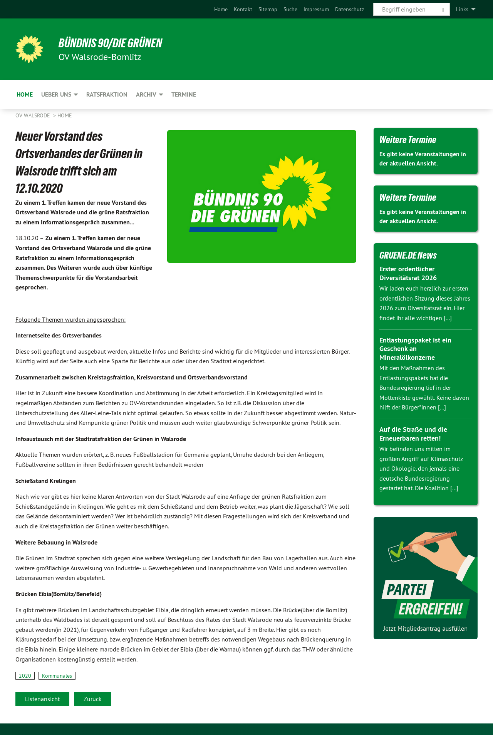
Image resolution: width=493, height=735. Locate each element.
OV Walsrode (33, 115)
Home (221, 9)
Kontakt (243, 9)
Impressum (316, 9)
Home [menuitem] (25, 94)
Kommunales (57, 675)
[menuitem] (221, 9)
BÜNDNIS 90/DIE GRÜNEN (110, 43)
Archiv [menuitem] (146, 94)
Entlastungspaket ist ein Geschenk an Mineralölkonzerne (415, 349)
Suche (290, 9)
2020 (25, 675)
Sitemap (267, 9)
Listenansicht (42, 699)
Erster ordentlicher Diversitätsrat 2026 (408, 273)
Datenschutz (349, 9)
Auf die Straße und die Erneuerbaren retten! (413, 434)
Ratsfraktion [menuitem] (106, 94)
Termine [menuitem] (183, 94)
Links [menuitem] (462, 9)
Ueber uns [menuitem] (56, 94)
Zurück (93, 699)
